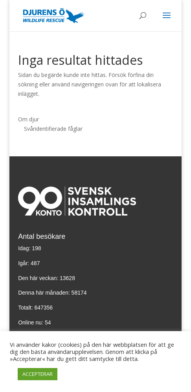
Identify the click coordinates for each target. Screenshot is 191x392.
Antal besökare (41, 236)
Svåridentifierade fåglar (53, 128)
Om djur (28, 119)
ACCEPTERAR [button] (37, 373)
